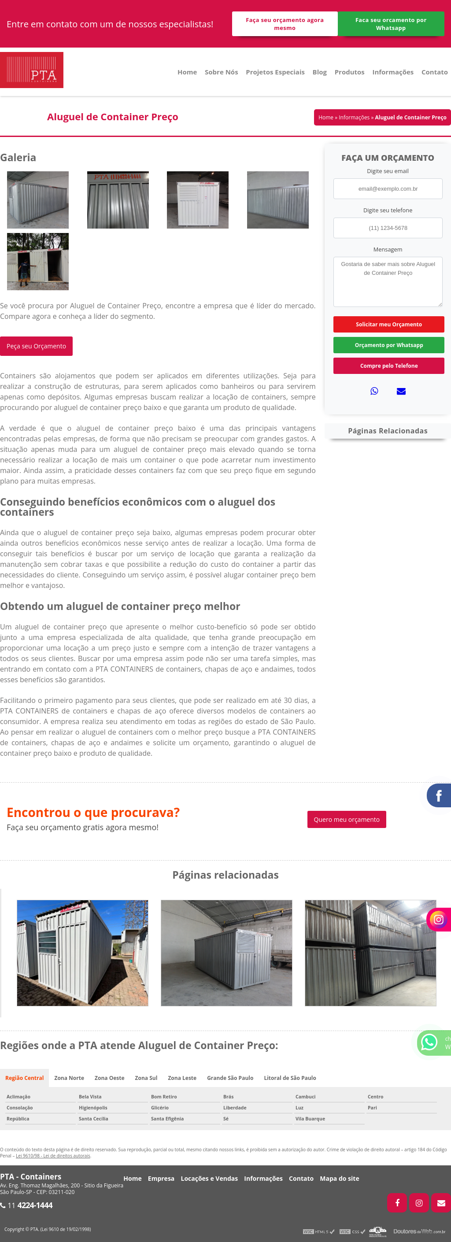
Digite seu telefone (387, 210)
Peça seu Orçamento (36, 346)
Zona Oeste (110, 1078)
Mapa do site (339, 1178)
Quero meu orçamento (347, 819)
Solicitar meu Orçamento (389, 324)
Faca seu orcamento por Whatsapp (391, 24)
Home (187, 71)
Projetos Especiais (275, 71)
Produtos (350, 71)
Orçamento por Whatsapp (389, 345)
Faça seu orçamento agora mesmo (285, 24)
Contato (434, 71)
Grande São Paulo (230, 1078)
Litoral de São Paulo (290, 1078)
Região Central (24, 1078)
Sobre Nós (221, 71)
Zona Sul (146, 1078)
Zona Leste (182, 1078)
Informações (393, 71)
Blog (320, 71)
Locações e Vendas (209, 1178)
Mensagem (388, 249)
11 (26, 1205)
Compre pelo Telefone (389, 366)
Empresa (161, 1178)
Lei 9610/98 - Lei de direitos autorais (53, 1156)
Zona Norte (69, 1078)
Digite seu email (388, 171)
